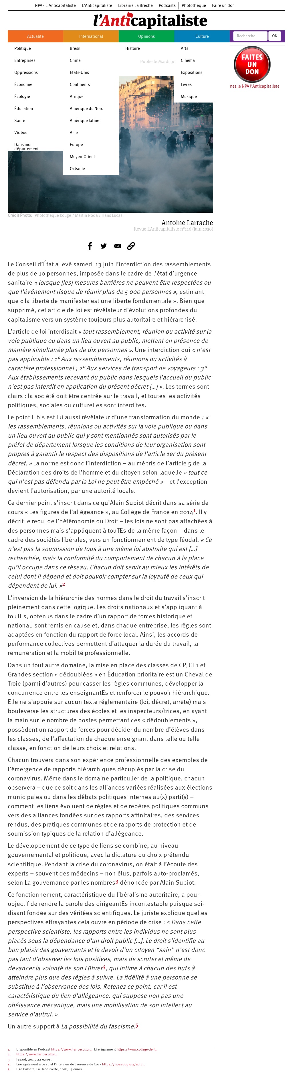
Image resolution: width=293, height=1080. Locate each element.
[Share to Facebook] (90, 246)
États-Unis (79, 73)
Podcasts (167, 6)
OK (274, 36)
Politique (22, 49)
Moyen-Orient (82, 157)
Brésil (75, 49)
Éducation (23, 109)
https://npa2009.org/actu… (123, 1064)
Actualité (35, 37)
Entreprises (24, 61)
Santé (19, 121)
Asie (74, 133)
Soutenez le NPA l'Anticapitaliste (249, 86)
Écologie (22, 97)
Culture (202, 37)
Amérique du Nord (87, 109)
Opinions (146, 37)
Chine (75, 61)
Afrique (77, 97)
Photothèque (194, 6)
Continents (80, 85)
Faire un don (223, 6)
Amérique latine (84, 121)
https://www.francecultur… (71, 1049)
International (91, 37)
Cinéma (188, 61)
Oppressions (26, 73)
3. (9, 1059)
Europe (76, 145)
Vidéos (20, 133)
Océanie (77, 169)
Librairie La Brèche (135, 6)
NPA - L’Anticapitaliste (55, 6)
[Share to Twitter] (103, 246)
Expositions (191, 73)
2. (9, 1054)
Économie (23, 85)
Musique (189, 97)
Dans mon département (26, 147)
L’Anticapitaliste (97, 6)
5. (9, 1069)
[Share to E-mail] (117, 246)
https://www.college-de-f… (137, 1049)
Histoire (132, 49)
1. (9, 1049)
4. (9, 1064)
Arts (184, 49)
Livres (186, 85)
